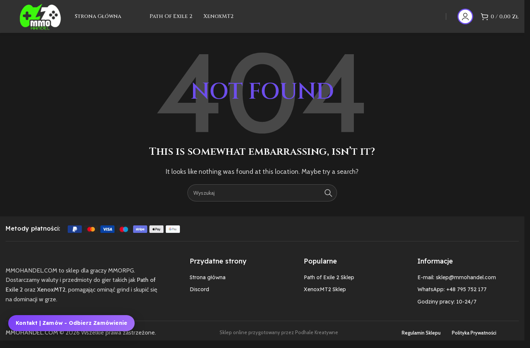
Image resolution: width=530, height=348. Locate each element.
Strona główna (208, 283)
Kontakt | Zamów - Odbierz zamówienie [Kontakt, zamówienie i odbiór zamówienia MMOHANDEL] (71, 323)
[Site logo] (44, 18)
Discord (199, 296)
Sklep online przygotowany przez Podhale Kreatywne (279, 339)
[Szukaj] (262, 199)
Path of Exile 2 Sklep (329, 283)
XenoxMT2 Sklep (325, 296)
